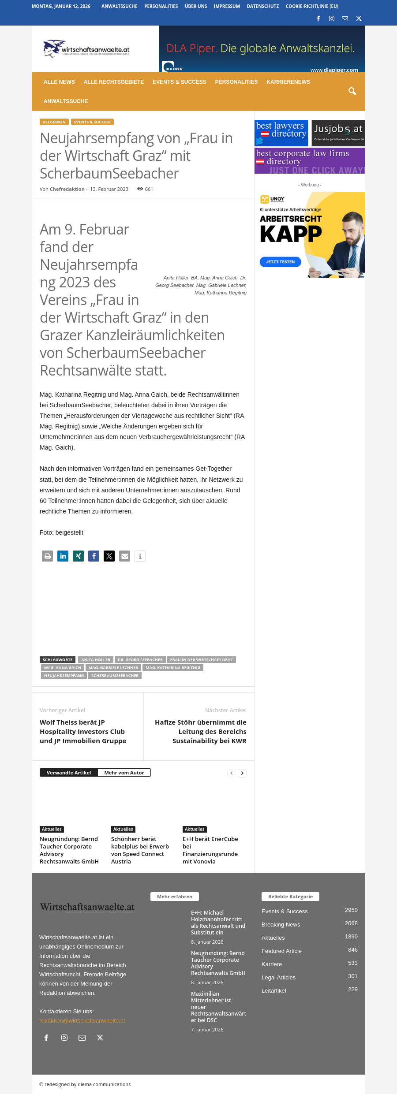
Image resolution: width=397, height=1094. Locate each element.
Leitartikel (274, 990)
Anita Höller (95, 659)
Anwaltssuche (119, 6)
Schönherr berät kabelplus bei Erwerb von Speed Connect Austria (140, 850)
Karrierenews (288, 82)
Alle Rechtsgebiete (114, 82)
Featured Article (282, 951)
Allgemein (54, 122)
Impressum (227, 6)
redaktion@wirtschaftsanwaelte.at (82, 1020)
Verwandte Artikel (69, 772)
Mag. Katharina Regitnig (173, 667)
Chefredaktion (67, 189)
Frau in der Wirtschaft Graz (201, 659)
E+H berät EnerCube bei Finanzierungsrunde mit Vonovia (210, 850)
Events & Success (179, 82)
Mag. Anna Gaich (62, 667)
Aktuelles (52, 829)
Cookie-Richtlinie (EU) (312, 6)
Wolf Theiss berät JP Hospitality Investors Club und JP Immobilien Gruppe (83, 731)
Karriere (272, 964)
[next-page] (242, 773)
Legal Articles (279, 977)
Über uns (196, 6)
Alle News (59, 82)
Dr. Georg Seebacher (140, 659)
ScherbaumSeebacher (115, 675)
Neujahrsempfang (64, 675)
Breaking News (281, 924)
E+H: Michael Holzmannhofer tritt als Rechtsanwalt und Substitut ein (218, 922)
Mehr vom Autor (124, 772)
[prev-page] (231, 773)
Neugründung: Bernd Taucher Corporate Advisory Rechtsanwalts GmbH (69, 850)
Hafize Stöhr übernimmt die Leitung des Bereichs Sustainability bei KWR (201, 731)
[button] (352, 91)
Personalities (161, 6)
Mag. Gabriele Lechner (113, 667)
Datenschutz (263, 6)
